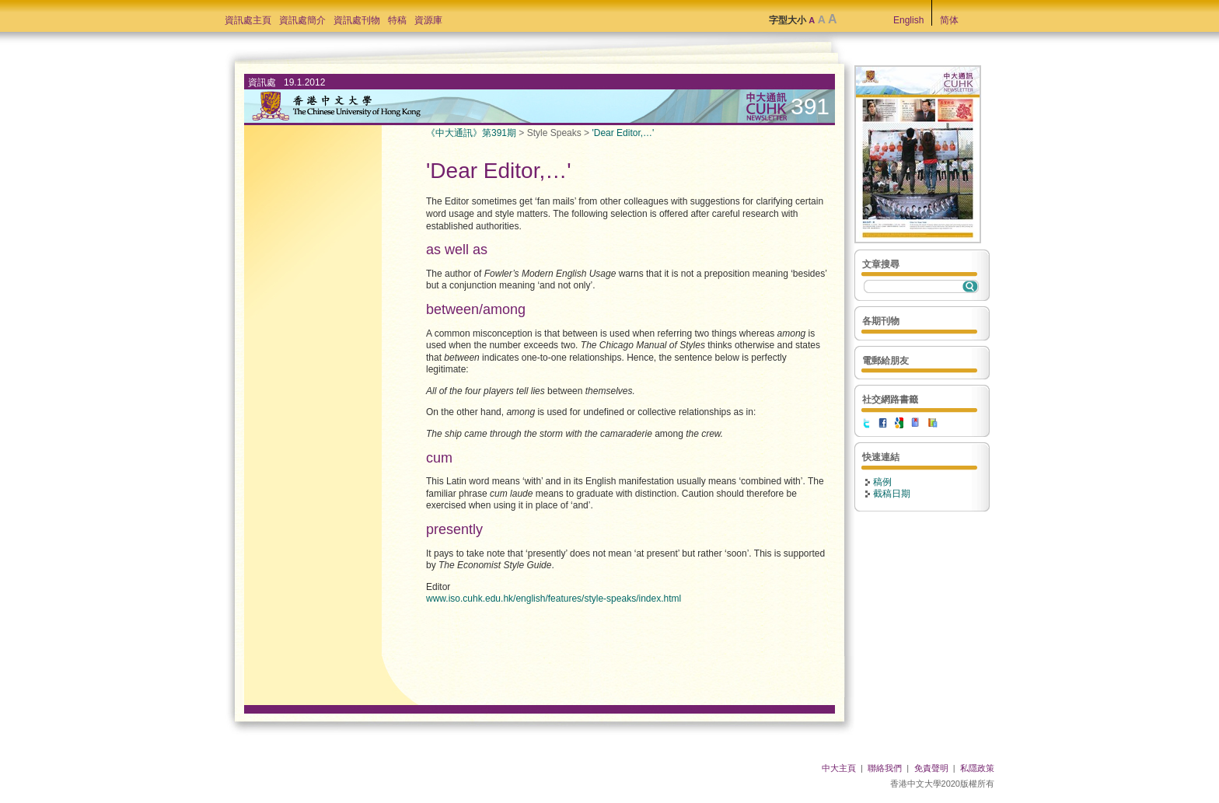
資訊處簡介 (302, 20)
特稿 (397, 20)
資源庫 (428, 20)
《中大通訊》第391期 (471, 132)
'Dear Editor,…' (623, 132)
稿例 (882, 482)
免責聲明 (931, 768)
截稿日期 (891, 493)
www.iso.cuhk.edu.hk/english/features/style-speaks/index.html (553, 598)
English (908, 20)
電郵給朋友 (885, 360)
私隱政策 (977, 768)
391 (810, 106)
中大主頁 (839, 768)
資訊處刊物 (357, 20)
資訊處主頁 (248, 20)
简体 (949, 20)
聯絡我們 (885, 768)
